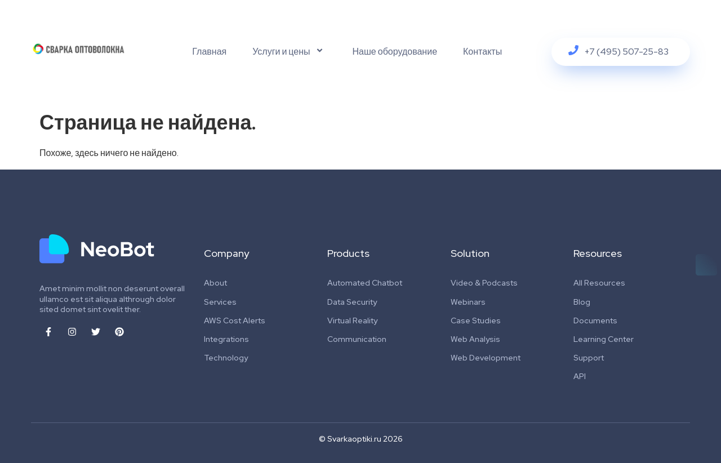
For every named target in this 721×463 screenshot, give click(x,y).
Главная (209, 51)
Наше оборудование (395, 51)
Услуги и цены (289, 52)
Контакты (482, 51)
